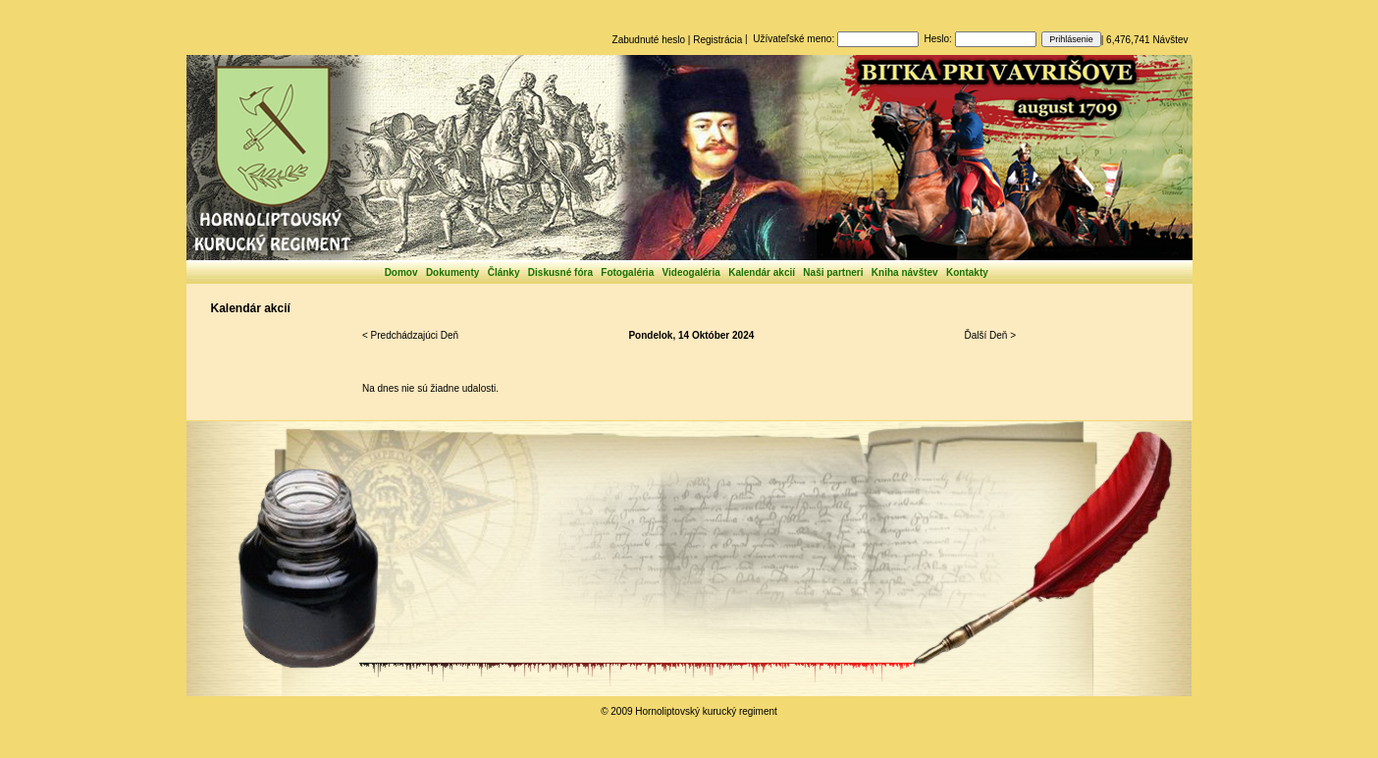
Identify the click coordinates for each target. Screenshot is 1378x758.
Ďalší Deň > (990, 335)
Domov (401, 272)
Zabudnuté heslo (649, 39)
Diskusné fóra (560, 272)
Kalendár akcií (761, 272)
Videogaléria (691, 272)
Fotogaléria (627, 272)
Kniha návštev (905, 272)
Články (504, 272)
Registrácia (717, 39)
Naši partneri (833, 272)
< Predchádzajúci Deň (410, 335)
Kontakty (967, 272)
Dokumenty (452, 272)
